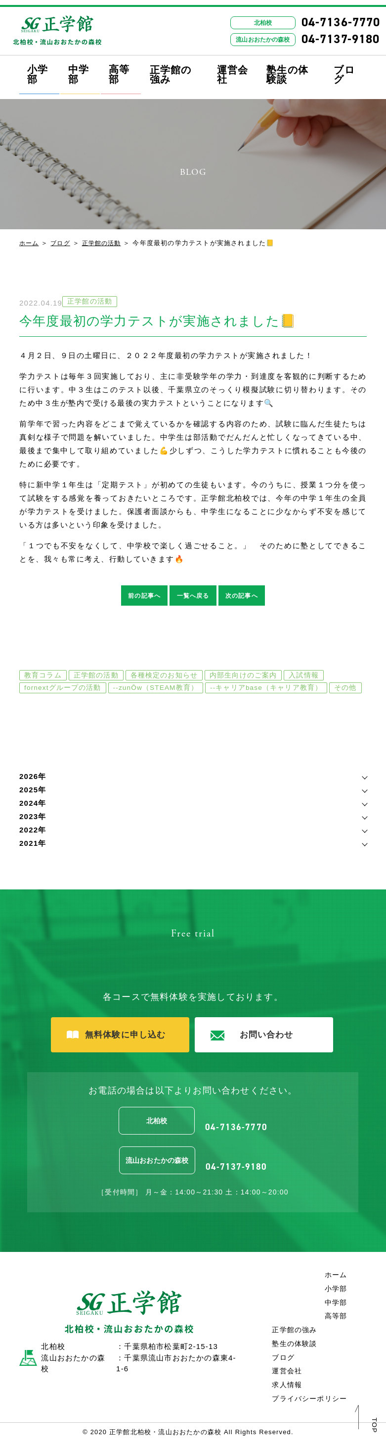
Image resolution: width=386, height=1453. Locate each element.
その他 (35, 702)
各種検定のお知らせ (164, 676)
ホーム (30, 243)
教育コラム (43, 676)
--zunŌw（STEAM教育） (158, 689)
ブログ (344, 70)
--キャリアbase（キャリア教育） (271, 689)
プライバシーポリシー (307, 1409)
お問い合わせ (255, 1049)
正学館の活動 (106, 243)
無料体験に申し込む (112, 1049)
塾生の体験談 (287, 70)
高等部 (119, 69)
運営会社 (233, 70)
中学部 (78, 69)
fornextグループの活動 (63, 689)
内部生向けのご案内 (244, 676)
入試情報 (305, 676)
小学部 (37, 69)
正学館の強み (171, 70)
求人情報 (283, 1396)
